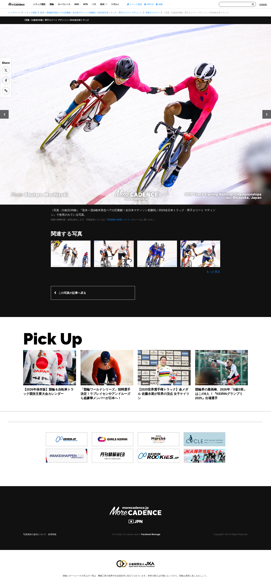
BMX (76, 4)
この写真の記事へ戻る (72, 292)
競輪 (52, 4)
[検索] (253, 4)
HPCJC (149, 4)
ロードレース (64, 4)
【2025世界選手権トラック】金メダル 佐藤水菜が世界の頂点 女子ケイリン (163, 394)
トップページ (14, 12)
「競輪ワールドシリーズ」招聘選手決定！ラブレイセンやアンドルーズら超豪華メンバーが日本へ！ (105, 394)
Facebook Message (150, 534)
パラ (94, 4)
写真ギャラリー (152, 12)
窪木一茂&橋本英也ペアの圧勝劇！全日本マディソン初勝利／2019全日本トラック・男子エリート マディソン (91, 12)
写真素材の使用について (118, 219)
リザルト (115, 4)
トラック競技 (39, 4)
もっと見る (213, 271)
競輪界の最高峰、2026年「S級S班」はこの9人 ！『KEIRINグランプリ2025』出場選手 (221, 394)
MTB (85, 4)
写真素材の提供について (34, 534)
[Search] (263, 4)
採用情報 (52, 534)
